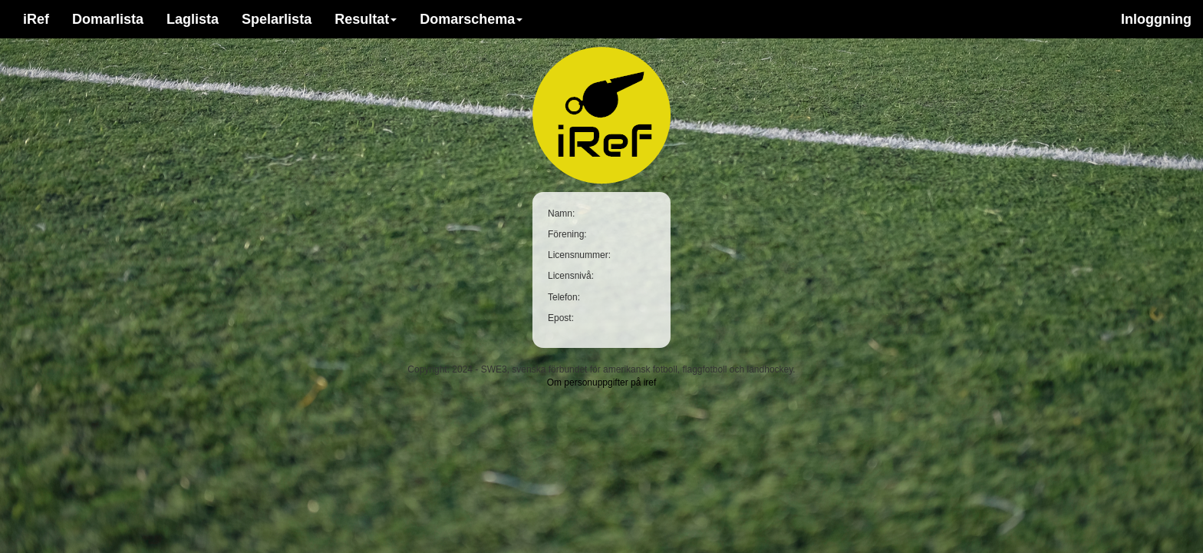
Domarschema (471, 19)
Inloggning (1156, 19)
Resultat (366, 19)
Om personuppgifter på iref (602, 382)
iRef (36, 19)
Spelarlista (276, 19)
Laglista (192, 19)
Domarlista (107, 19)
